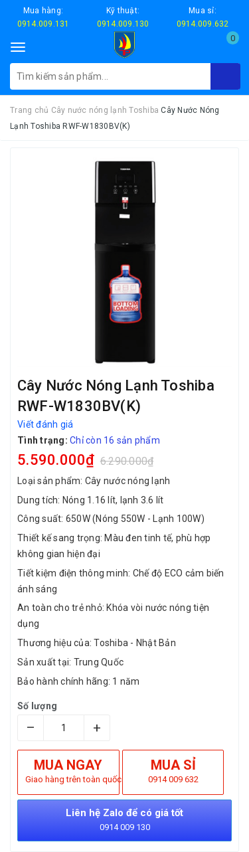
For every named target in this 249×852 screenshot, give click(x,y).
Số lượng (37, 706)
